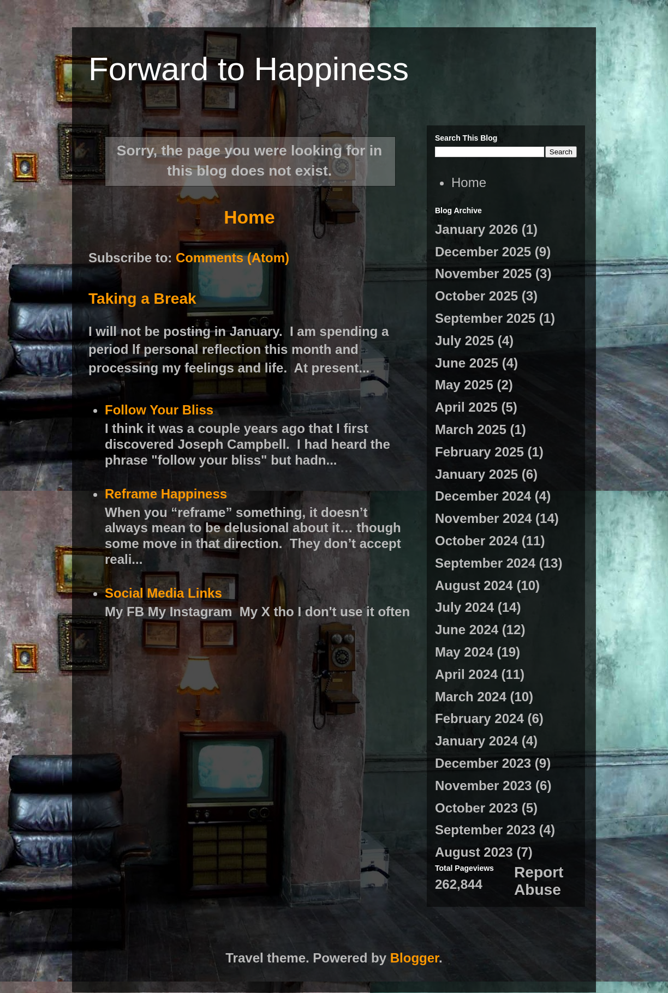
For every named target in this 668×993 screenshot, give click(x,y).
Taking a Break (142, 298)
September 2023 (485, 829)
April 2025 (466, 407)
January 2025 (476, 474)
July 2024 (464, 607)
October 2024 (476, 540)
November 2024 (483, 518)
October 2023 (476, 808)
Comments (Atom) (232, 257)
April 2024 (466, 674)
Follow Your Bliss (159, 409)
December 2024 (483, 496)
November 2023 (483, 785)
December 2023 (483, 763)
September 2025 (485, 318)
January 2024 (476, 740)
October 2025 (476, 295)
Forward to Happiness (248, 69)
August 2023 (474, 852)
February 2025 (479, 451)
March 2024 (470, 696)
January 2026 (476, 229)
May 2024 (464, 652)
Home (249, 217)
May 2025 (464, 384)
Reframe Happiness (166, 493)
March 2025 (470, 429)
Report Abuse (538, 881)
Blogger (414, 957)
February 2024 (479, 718)
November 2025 (483, 273)
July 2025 (464, 340)
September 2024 (485, 563)
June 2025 (466, 363)
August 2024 (474, 585)
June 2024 (466, 629)
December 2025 (483, 251)
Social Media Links (163, 593)
